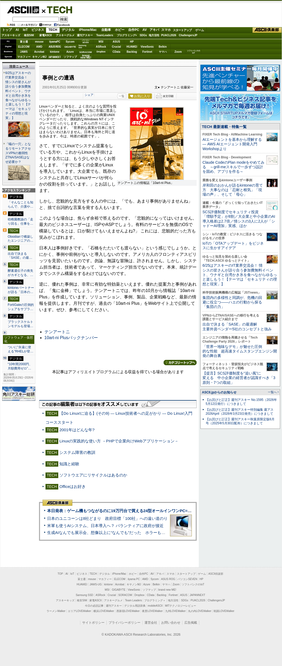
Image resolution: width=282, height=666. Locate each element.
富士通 (24, 41)
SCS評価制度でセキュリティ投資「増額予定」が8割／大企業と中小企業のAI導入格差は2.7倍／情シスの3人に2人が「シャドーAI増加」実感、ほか (238, 219)
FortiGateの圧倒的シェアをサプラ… (21, 307)
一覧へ (272, 392)
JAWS (23, 51)
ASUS (116, 41)
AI (17, 30)
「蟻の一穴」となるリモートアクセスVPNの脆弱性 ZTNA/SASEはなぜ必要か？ (18, 153)
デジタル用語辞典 (135, 605)
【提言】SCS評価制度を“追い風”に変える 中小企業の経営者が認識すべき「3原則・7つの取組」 (238, 378)
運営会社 (150, 622)
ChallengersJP (188, 35)
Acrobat (39, 51)
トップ (7, 30)
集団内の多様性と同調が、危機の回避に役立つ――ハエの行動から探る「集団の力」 (232, 302)
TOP (60, 573)
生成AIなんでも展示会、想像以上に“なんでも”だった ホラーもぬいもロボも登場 (120, 532)
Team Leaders (133, 600)
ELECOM (24, 46)
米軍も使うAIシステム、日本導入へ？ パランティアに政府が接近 (105, 525)
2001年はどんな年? (76, 429)
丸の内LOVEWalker (199, 611)
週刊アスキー (85, 35)
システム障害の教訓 (77, 452)
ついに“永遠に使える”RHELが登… (20, 349)
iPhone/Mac (88, 30)
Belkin (163, 46)
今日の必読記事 (94, 605)
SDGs (143, 35)
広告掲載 (190, 622)
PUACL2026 (168, 35)
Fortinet (147, 51)
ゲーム (199, 30)
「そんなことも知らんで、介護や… (20, 204)
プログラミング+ (127, 35)
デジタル (68, 30)
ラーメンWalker (56, 611)
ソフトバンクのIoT (193, 52)
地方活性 (154, 35)
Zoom (178, 51)
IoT (25, 30)
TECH (57, 10)
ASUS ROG (55, 46)
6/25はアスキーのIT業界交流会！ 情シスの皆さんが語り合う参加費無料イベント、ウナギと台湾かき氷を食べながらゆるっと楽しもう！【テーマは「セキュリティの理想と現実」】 (18, 95)
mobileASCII (155, 605)
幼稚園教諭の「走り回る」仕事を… (20, 221)
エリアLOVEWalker (79, 611)
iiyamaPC (54, 41)
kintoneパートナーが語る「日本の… (21, 290)
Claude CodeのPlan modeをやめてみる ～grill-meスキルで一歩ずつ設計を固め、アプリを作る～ (233, 167)
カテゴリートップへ (180, 362)
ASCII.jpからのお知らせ (219, 392)
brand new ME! (167, 589)
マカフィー (24, 56)
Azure (70, 51)
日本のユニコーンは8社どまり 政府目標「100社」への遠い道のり (107, 518)
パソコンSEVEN (85, 41)
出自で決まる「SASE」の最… (20, 256)
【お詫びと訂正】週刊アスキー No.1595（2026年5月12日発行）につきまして (241, 402)
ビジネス (37, 30)
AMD (39, 46)
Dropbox (101, 51)
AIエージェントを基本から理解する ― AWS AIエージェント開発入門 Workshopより (232, 144)
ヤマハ (163, 51)
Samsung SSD (84, 595)
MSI (101, 41)
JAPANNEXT (54, 57)
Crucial (116, 46)
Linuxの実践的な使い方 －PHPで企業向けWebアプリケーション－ (119, 441)
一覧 (122, 96)
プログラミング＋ (154, 600)
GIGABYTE (70, 47)
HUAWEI (132, 46)
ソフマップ (70, 56)
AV (145, 30)
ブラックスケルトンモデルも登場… (20, 324)
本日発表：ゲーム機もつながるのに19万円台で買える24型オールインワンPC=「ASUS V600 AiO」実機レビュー (148, 510)
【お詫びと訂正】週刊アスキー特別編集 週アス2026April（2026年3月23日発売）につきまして (239, 412)
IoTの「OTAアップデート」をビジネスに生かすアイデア (233, 245)
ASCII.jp (23, 9)
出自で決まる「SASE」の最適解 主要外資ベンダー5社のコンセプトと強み (237, 326)
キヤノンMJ (39, 56)
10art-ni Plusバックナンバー (71, 337)
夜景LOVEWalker (152, 611)
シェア (89, 94)
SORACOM (125, 595)
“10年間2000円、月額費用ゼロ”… (20, 366)
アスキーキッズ (11, 35)
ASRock (101, 46)
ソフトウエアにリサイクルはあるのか (93, 475)
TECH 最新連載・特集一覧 (224, 127)
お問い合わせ (170, 622)
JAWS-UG (96, 584)
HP (132, 41)
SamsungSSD (82, 46)
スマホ (166, 30)
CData (116, 51)
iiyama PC (134, 579)
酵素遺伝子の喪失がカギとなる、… (20, 273)
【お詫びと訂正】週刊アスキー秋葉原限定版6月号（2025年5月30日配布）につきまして (240, 421)
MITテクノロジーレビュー (180, 605)
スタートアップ (182, 30)
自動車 (106, 30)
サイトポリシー (93, 622)
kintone (55, 51)
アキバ (154, 30)
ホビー (120, 30)
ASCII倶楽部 (267, 30)
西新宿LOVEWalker (128, 611)
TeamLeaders (104, 35)
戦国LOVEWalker (224, 611)
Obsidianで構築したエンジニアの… (20, 239)
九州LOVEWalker (175, 611)
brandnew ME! (85, 57)
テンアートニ (57, 332)
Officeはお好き (72, 486)
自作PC (133, 30)
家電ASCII (45, 35)
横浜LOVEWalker (103, 611)
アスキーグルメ (65, 35)
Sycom (70, 41)
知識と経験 (69, 464)
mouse (39, 41)
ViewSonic (147, 46)
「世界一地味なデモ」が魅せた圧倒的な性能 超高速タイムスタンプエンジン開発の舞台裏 (239, 351)
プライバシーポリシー (124, 622)
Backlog (132, 51)
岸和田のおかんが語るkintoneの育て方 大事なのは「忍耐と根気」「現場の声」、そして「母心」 (232, 190)
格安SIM (29, 35)
